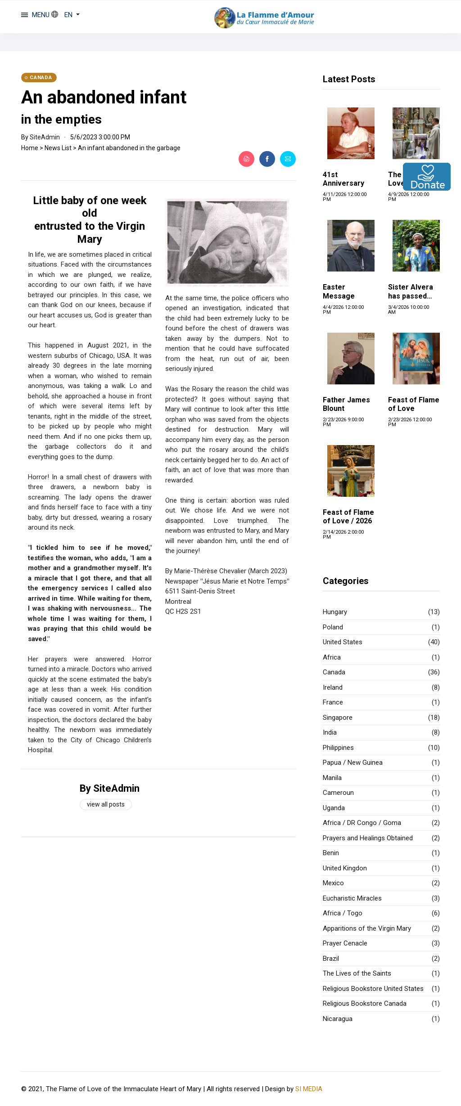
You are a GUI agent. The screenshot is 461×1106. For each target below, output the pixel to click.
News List (58, 148)
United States (342, 642)
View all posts (106, 804)
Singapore (338, 718)
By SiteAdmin (110, 788)
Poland (333, 627)
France (333, 702)
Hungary (335, 612)
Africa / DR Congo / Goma (362, 823)
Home (29, 148)
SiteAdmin (45, 137)
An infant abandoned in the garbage (129, 148)
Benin (331, 853)
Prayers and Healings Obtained (368, 838)
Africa (332, 657)
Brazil (331, 958)
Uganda (334, 808)
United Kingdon (345, 868)
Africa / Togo (342, 913)
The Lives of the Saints (357, 973)
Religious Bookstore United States (373, 989)
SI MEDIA (308, 1088)
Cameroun (338, 793)
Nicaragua (338, 1019)
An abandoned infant (103, 97)
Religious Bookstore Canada (365, 1003)
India (330, 732)
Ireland (333, 687)
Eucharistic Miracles (352, 898)
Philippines (338, 748)
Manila (332, 778)
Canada (334, 672)
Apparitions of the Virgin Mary (367, 928)
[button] (65, 15)
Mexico (333, 883)
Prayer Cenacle (345, 943)
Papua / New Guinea (353, 762)
